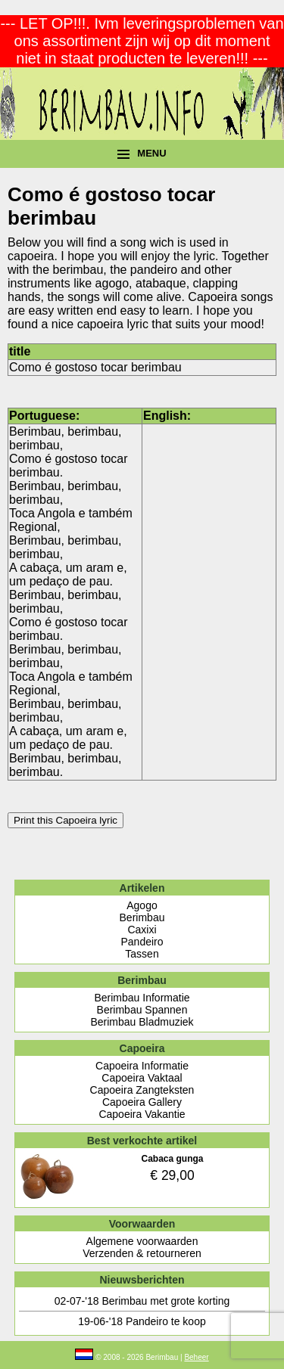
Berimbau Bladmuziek (141, 1022)
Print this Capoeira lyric (65, 820)
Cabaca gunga (172, 1158)
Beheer (196, 1357)
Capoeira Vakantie (141, 1114)
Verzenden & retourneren (142, 1253)
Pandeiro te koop (166, 1321)
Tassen (141, 954)
